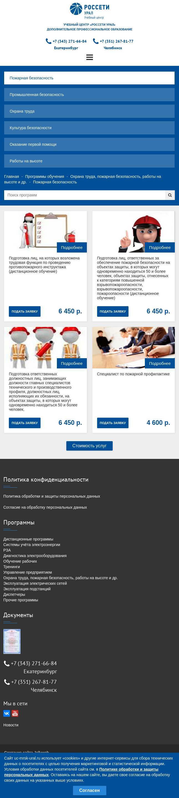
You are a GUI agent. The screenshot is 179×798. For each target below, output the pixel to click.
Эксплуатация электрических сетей (35, 583)
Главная (11, 176)
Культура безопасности (31, 128)
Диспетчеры (14, 594)
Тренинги (11, 567)
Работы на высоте (26, 161)
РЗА (7, 550)
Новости (10, 725)
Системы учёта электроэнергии (31, 544)
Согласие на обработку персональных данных (45, 507)
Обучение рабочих (20, 561)
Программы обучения (44, 176)
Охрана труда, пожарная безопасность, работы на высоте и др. (60, 578)
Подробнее (72, 247)
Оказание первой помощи (33, 144)
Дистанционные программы (28, 539)
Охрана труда (22, 111)
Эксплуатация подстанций (27, 589)
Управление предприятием (27, 572)
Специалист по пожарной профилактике (133, 374)
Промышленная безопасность (37, 94)
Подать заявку (25, 311)
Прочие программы (20, 600)
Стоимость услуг (89, 445)
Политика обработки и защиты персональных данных (51, 496)
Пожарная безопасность (32, 78)
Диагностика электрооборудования (35, 555)
